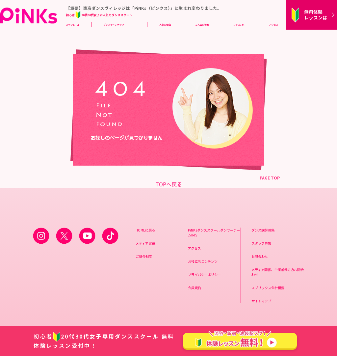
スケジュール (72, 24)
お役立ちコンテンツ (203, 261)
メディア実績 (145, 243)
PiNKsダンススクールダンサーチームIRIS (214, 232)
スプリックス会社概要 (267, 287)
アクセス (273, 24)
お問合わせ (259, 256)
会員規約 (194, 287)
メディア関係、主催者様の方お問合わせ (277, 272)
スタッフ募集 (261, 243)
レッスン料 (239, 24)
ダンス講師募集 (262, 230)
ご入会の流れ (202, 24)
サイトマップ (261, 300)
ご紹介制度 (144, 256)
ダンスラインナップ (113, 24)
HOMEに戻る (145, 230)
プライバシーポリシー (204, 274)
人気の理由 (165, 24)
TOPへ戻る (168, 184)
